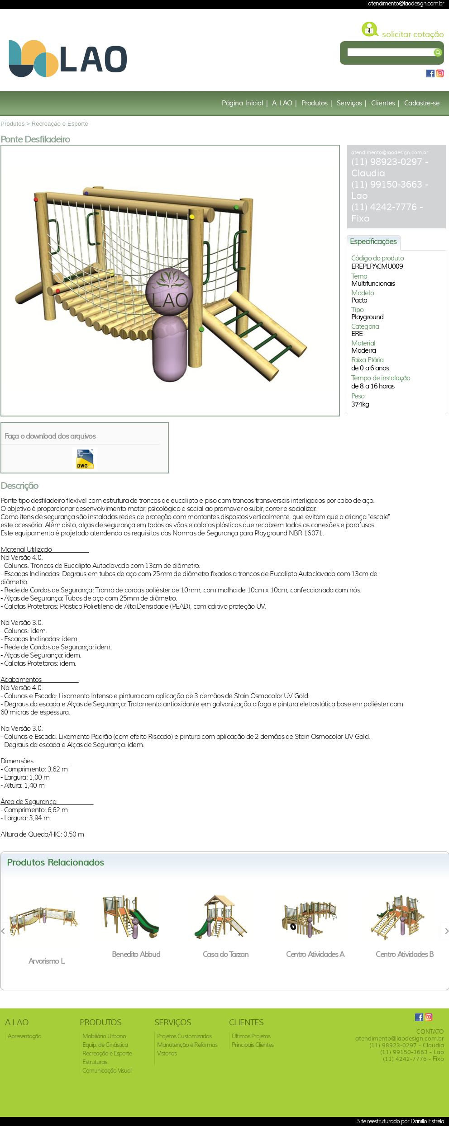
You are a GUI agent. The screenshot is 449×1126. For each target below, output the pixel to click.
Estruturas (94, 1062)
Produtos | (316, 103)
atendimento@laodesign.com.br (389, 152)
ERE (357, 334)
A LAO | (284, 103)
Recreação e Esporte (60, 123)
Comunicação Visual (106, 1070)
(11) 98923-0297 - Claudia (406, 1045)
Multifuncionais (373, 283)
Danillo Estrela (427, 1121)
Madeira (363, 350)
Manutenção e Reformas (187, 1044)
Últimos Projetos (251, 1036)
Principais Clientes (252, 1044)
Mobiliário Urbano (104, 1036)
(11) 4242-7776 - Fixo (413, 1058)
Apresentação (24, 1036)
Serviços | (352, 103)
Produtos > (16, 123)
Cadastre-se (422, 103)
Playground (367, 317)
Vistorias (167, 1053)
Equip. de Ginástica (105, 1044)
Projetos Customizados (184, 1036)
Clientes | (385, 103)
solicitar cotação (413, 34)
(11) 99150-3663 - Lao (412, 1052)
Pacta (359, 300)
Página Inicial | (244, 103)
